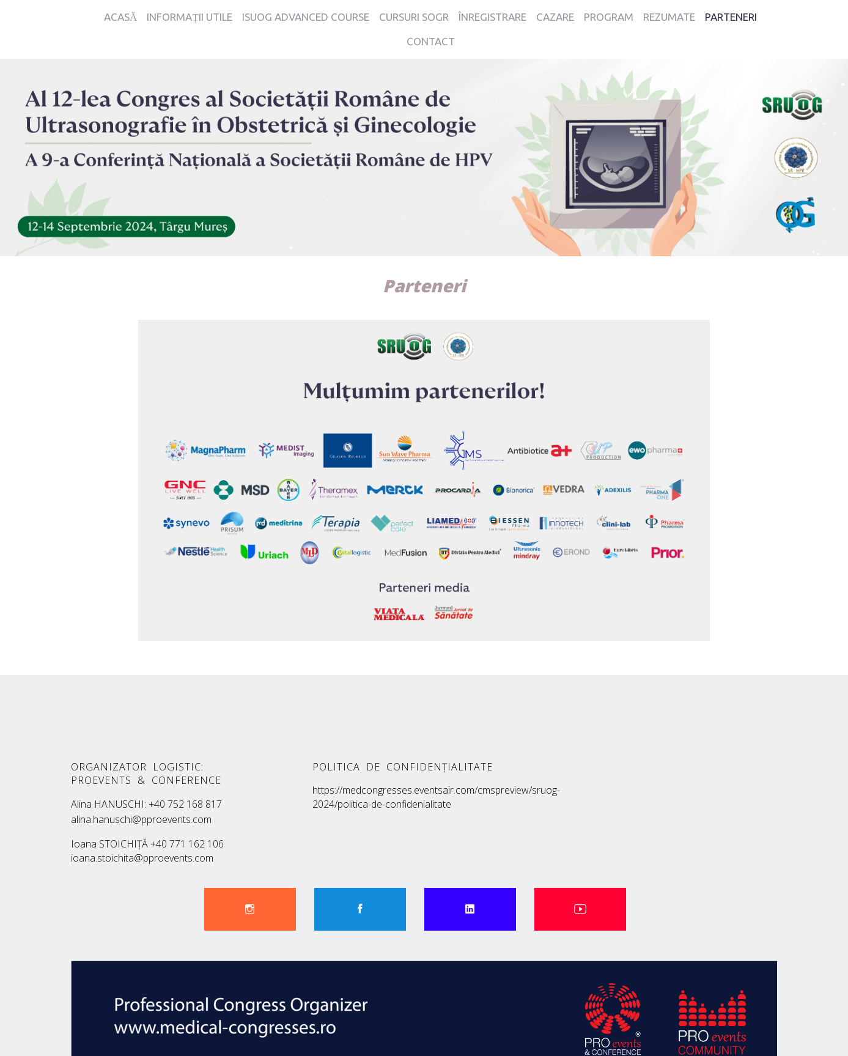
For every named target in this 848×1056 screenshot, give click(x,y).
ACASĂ (120, 17)
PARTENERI (731, 17)
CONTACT (431, 41)
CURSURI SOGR (414, 17)
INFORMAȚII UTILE (189, 17)
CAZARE (555, 17)
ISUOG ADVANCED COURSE (305, 17)
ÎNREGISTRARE (492, 17)
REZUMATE (669, 17)
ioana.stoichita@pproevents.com (147, 845)
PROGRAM (608, 17)
